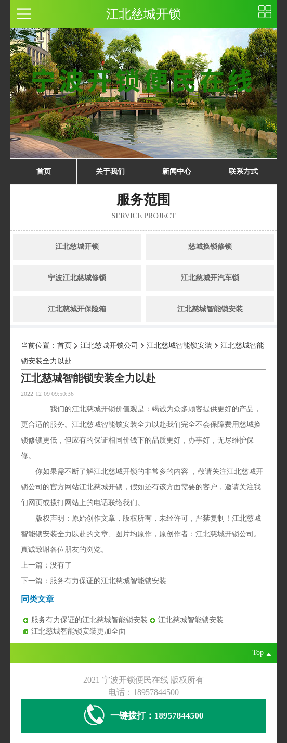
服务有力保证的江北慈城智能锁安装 (108, 581)
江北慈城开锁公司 (109, 345)
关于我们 (110, 171)
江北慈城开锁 (77, 246)
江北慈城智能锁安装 (210, 309)
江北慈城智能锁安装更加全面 (78, 631)
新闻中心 (176, 171)
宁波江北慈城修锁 (77, 278)
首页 (43, 171)
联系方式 (243, 171)
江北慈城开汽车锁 (210, 278)
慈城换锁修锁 (210, 246)
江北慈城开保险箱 (77, 309)
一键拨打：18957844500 (144, 716)
